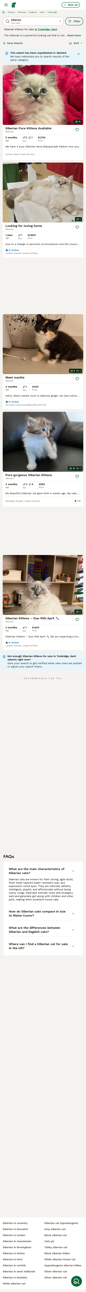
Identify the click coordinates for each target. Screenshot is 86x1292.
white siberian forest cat (59, 1259)
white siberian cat (14, 1283)
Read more (74, 35)
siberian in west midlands (19, 1271)
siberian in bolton (14, 1253)
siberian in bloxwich (15, 1229)
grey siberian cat (55, 1229)
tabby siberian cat (55, 1247)
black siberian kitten (57, 1253)
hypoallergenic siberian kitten (62, 1265)
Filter (74, 21)
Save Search (13, 43)
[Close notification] (78, 54)
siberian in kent (12, 1259)
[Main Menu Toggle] (6, 5)
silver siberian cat (55, 1271)
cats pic (49, 1241)
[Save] (77, 129)
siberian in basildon (15, 1277)
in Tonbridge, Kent (46, 29)
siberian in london (14, 1235)
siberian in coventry (15, 1223)
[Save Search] (76, 1281)
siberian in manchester (17, 1241)
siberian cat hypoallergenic (61, 1223)
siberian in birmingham (17, 1247)
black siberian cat (55, 1235)
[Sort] (76, 43)
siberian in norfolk (14, 1265)
